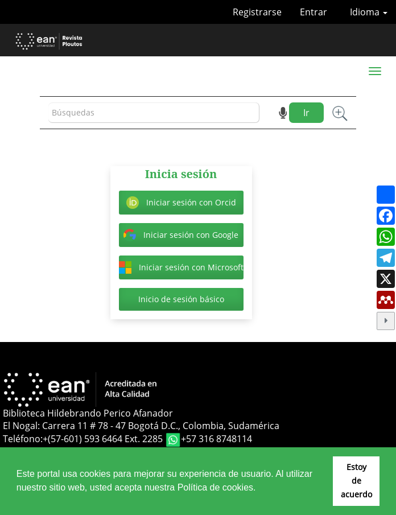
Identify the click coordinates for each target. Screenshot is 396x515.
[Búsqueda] (153, 112)
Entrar (313, 12)
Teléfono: (23, 439)
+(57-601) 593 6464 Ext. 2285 (104, 439)
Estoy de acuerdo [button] (356, 481)
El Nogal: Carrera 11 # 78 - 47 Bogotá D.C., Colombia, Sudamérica (141, 425)
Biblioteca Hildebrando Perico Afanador (88, 413)
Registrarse (257, 12)
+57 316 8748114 (216, 439)
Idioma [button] (368, 12)
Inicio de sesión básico (181, 299)
